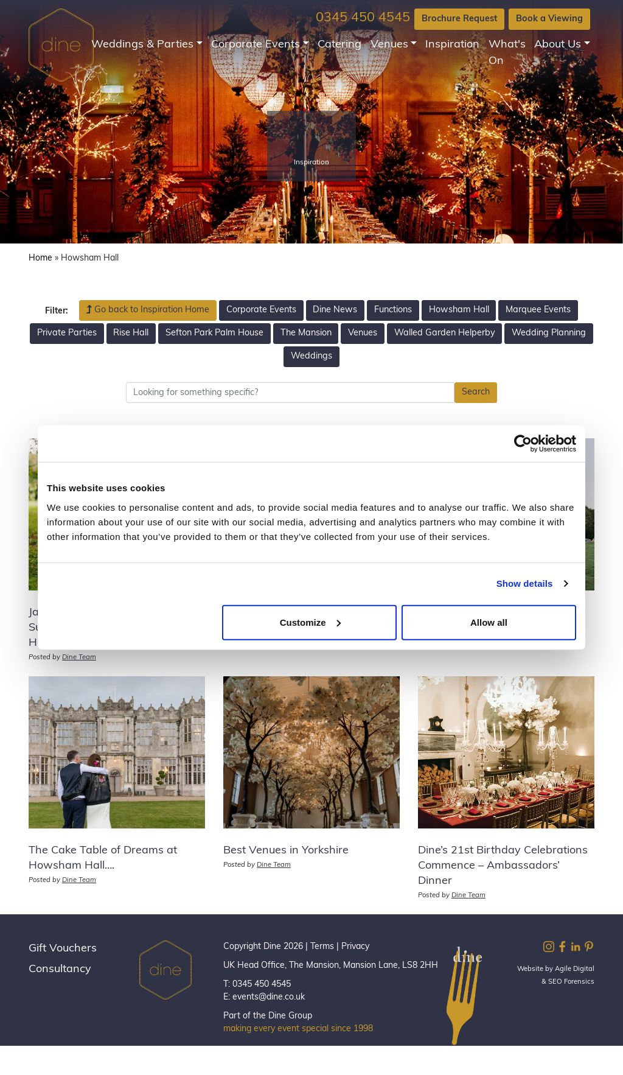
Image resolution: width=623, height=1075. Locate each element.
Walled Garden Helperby (444, 333)
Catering (339, 45)
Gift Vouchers (63, 948)
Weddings (311, 356)
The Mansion (306, 333)
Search (476, 392)
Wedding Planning (549, 333)
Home (40, 258)
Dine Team (79, 657)
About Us (557, 45)
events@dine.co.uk (268, 997)
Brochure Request (459, 19)
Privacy (355, 946)
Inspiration (452, 45)
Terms (322, 946)
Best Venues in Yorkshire (286, 850)
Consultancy (60, 969)
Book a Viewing (549, 19)
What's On (507, 53)
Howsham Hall (459, 310)
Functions (393, 310)
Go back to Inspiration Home (147, 310)
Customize (310, 622)
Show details (524, 583)
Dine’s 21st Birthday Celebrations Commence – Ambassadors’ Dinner (503, 866)
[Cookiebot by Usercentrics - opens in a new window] (523, 444)
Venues (389, 45)
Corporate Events (255, 45)
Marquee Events (538, 310)
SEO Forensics (571, 982)
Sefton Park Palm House (214, 333)
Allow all (488, 622)
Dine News (335, 310)
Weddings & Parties (142, 45)
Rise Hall (130, 333)
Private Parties (67, 333)
